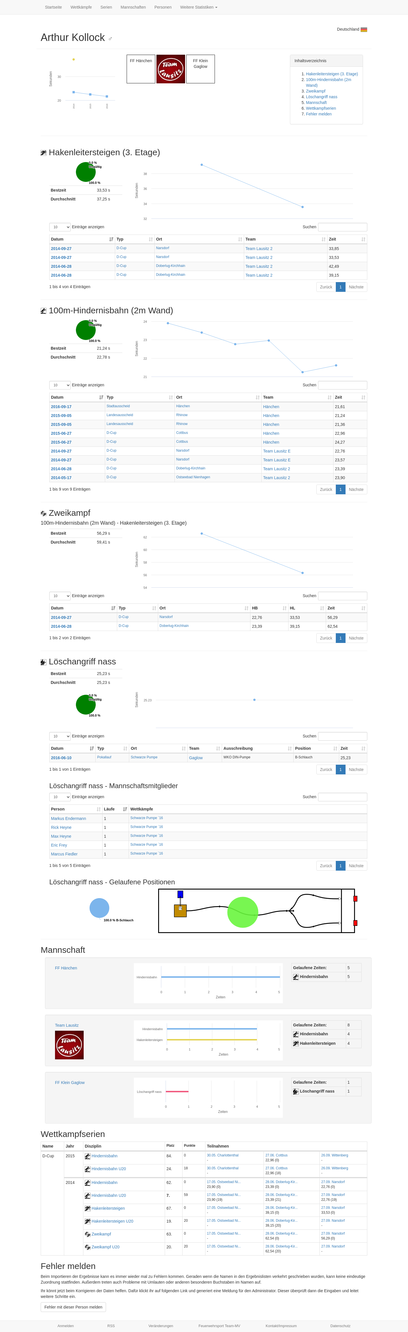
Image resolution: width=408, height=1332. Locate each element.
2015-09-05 (61, 415)
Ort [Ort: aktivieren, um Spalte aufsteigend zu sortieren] (159, 239)
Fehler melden (319, 114)
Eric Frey (59, 845)
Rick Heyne (61, 827)
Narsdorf (162, 248)
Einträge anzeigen (76, 227)
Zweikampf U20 (102, 1247)
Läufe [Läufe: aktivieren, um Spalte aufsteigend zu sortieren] (109, 809)
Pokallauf (104, 757)
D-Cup (121, 248)
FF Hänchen (66, 968)
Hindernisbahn (101, 1156)
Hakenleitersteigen (105, 1208)
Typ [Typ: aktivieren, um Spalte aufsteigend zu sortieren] (120, 239)
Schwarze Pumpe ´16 (146, 818)
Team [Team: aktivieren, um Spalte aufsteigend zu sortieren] (251, 239)
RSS (111, 1326)
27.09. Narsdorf (333, 1182)
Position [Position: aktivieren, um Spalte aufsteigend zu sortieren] (303, 748)
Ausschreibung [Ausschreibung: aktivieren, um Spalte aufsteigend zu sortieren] (238, 748)
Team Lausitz (67, 1025)
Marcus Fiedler (64, 854)
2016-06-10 (61, 757)
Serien (106, 7)
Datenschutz (340, 1326)
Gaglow (196, 757)
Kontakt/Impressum (281, 1326)
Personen (163, 7)
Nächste (356, 287)
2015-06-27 (61, 433)
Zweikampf (315, 91)
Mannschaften (133, 7)
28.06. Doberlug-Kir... (281, 1182)
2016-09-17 (61, 406)
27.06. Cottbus (276, 1155)
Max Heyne (61, 836)
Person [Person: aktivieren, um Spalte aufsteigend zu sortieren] (57, 809)
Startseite (53, 7)
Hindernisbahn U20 (105, 1168)
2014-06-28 (61, 266)
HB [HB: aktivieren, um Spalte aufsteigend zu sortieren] (255, 608)
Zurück (326, 287)
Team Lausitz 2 (259, 248)
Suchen (335, 227)
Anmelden (66, 1326)
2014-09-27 (61, 248)
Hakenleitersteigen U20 (109, 1221)
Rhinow (182, 415)
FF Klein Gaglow (70, 1082)
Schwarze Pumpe (144, 757)
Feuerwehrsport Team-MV (219, 1326)
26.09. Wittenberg (334, 1155)
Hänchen (183, 406)
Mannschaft (316, 102)
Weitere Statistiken (198, 7)
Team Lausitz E (277, 451)
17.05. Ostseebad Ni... (224, 1182)
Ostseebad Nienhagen (193, 477)
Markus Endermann (68, 818)
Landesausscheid (120, 415)
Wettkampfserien (321, 108)
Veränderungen (160, 1326)
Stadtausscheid (118, 406)
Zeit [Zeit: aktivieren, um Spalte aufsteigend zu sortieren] (332, 239)
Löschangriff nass (321, 97)
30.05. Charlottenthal (222, 1155)
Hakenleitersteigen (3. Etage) (332, 74)
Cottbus (182, 433)
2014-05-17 (61, 477)
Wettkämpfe (81, 7)
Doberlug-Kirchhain (170, 266)
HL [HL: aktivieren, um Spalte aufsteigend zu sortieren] (292, 608)
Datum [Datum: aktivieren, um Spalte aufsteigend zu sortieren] (57, 239)
